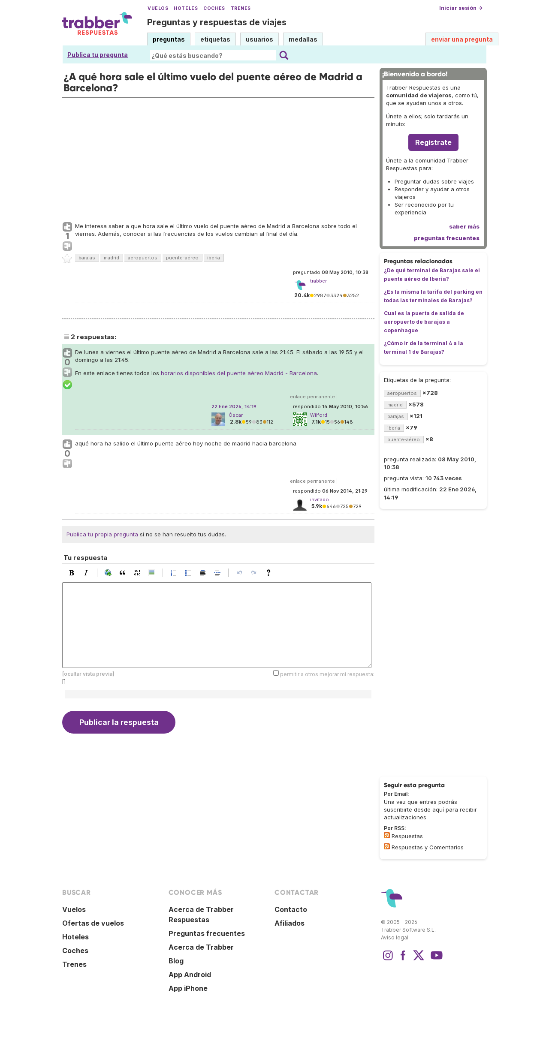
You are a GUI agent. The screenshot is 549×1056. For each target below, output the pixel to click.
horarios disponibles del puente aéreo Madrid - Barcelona (239, 373)
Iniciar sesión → (461, 8)
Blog (176, 961)
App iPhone (188, 988)
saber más (464, 226)
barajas (86, 258)
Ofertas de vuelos (93, 923)
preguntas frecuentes (447, 238)
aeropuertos (142, 258)
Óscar (236, 415)
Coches (214, 8)
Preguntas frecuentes (207, 933)
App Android (190, 974)
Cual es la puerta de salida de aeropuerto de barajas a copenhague (424, 322)
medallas (303, 39)
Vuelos (158, 8)
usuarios (259, 39)
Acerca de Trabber (201, 947)
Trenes (241, 8)
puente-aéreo (182, 258)
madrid (111, 258)
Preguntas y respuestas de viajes (217, 22)
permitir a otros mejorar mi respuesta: (327, 674)
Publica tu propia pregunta (102, 534)
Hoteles (186, 8)
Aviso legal (394, 937)
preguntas (169, 39)
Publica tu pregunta (97, 54)
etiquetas (215, 39)
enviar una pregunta (462, 39)
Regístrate (433, 142)
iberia (213, 258)
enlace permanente (312, 397)
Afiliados (289, 923)
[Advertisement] (218, 158)
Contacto (290, 909)
